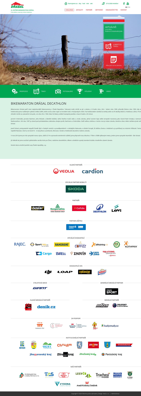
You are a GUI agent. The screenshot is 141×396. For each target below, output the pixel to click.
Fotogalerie (68, 91)
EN (129, 7)
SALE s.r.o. (106, 394)
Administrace (115, 394)
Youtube (127, 3)
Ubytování (99, 10)
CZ (126, 7)
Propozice (24, 91)
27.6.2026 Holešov (112, 3)
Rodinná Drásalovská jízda (113, 31)
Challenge (69, 10)
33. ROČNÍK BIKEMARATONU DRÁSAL (22, 10)
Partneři (89, 10)
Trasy (43, 91)
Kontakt (124, 10)
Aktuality (79, 10)
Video (108, 91)
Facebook (124, 3)
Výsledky (88, 91)
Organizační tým (112, 10)
